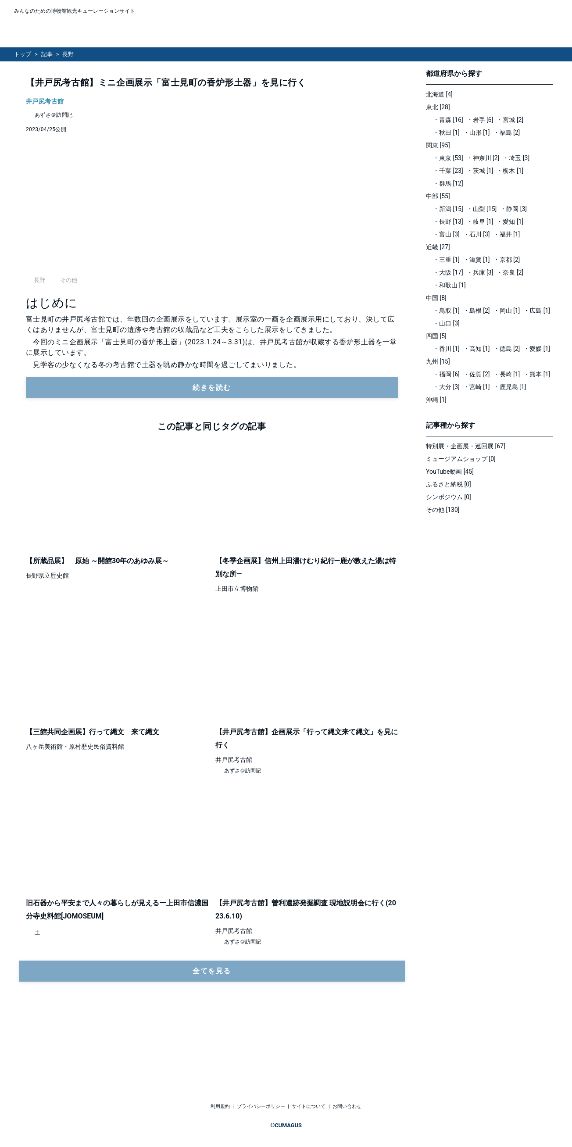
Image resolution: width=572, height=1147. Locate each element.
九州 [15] (438, 361)
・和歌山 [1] (449, 285)
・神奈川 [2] (483, 157)
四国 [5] (436, 335)
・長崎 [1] (506, 374)
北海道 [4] (439, 94)
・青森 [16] (448, 119)
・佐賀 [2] (476, 374)
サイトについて (308, 1106)
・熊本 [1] (536, 374)
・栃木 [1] (510, 170)
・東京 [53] (448, 157)
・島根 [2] (476, 310)
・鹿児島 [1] (509, 386)
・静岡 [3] (513, 208)
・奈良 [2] (510, 272)
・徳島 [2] (506, 348)
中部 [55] (438, 196)
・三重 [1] (446, 259)
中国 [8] (436, 297)
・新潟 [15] (448, 208)
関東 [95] (438, 145)
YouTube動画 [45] (450, 471)
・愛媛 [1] (536, 348)
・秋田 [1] (446, 132)
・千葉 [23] (448, 170)
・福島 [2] (506, 132)
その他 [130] (443, 509)
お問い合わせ (346, 1106)
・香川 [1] (446, 348)
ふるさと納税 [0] (448, 484)
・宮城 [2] (510, 119)
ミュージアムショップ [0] (461, 458)
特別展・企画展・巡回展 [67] (465, 446)
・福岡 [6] (446, 374)
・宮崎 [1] (476, 386)
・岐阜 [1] (480, 221)
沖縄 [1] (436, 399)
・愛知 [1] (510, 221)
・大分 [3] (446, 386)
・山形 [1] (476, 132)
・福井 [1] (506, 234)
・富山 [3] (446, 234)
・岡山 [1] (506, 310)
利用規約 (220, 1106)
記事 (47, 54)
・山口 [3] (446, 323)
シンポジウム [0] (448, 496)
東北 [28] (438, 107)
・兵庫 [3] (480, 272)
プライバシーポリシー (261, 1106)
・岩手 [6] (480, 119)
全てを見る (212, 1033)
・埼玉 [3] (516, 157)
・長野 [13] (448, 221)
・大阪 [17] (448, 272)
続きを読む (212, 450)
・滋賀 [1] (476, 259)
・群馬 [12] (448, 183)
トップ (22, 54)
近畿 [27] (438, 246)
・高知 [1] (476, 348)
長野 (68, 54)
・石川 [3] (476, 234)
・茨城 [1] (480, 170)
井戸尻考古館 (45, 101)
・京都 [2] (506, 259)
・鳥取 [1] (446, 310)
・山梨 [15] (482, 208)
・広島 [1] (536, 310)
